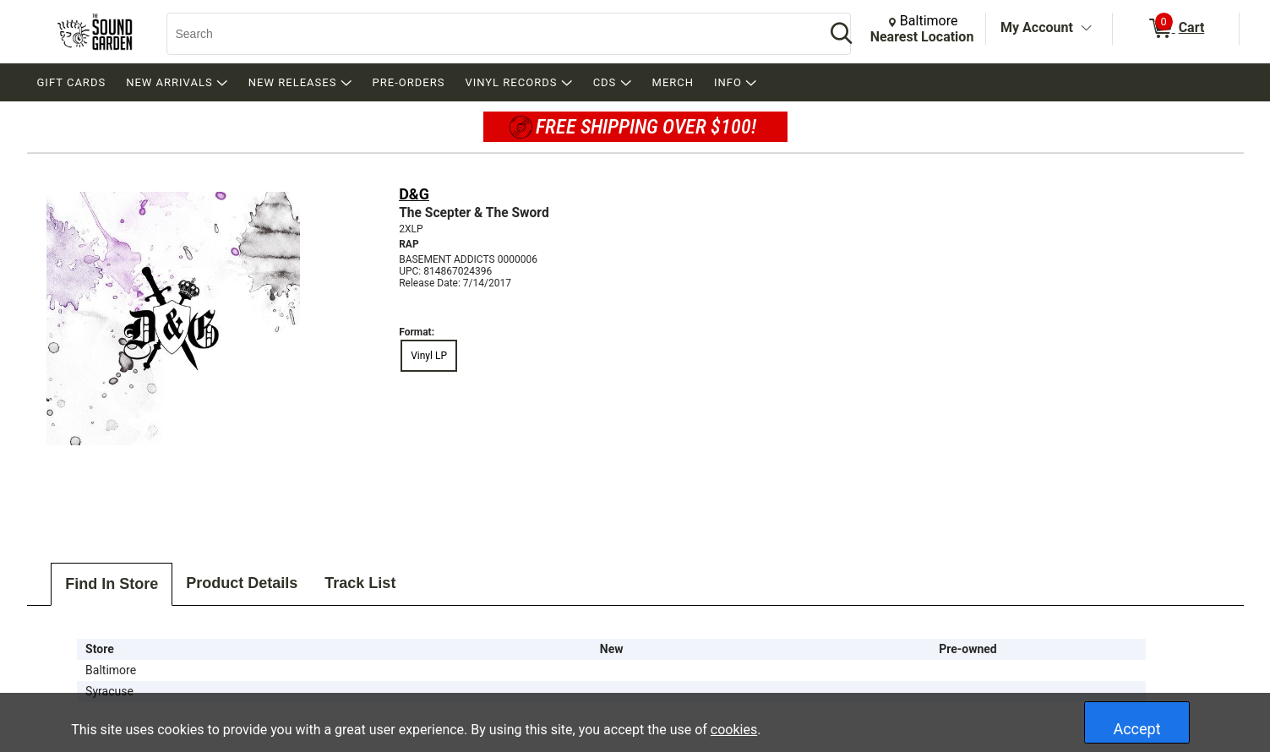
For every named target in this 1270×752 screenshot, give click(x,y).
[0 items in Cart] (1175, 28)
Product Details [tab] (241, 583)
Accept (1136, 729)
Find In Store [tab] (111, 583)
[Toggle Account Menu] (1087, 29)
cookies (734, 730)
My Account (1036, 27)
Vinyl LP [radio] (429, 356)
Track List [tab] (359, 583)
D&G (414, 194)
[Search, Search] (487, 34)
